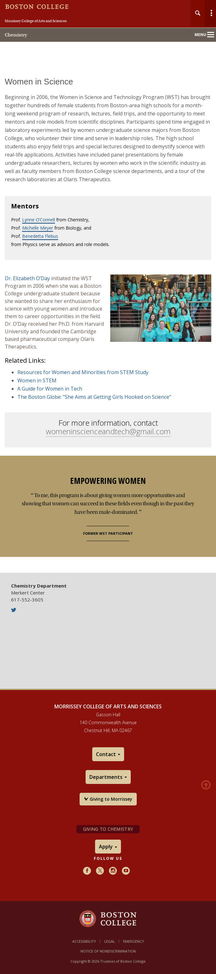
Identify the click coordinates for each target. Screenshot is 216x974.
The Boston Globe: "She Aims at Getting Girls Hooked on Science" (94, 396)
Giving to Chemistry (108, 829)
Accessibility (84, 941)
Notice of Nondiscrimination (108, 951)
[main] (108, 320)
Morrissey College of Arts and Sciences (36, 21)
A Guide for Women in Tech (49, 388)
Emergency (133, 941)
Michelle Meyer (37, 228)
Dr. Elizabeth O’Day (27, 278)
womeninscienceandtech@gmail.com (108, 431)
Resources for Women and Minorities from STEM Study (82, 372)
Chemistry (16, 35)
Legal (109, 941)
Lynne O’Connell (38, 220)
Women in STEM (37, 380)
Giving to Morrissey (108, 799)
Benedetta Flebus (40, 236)
